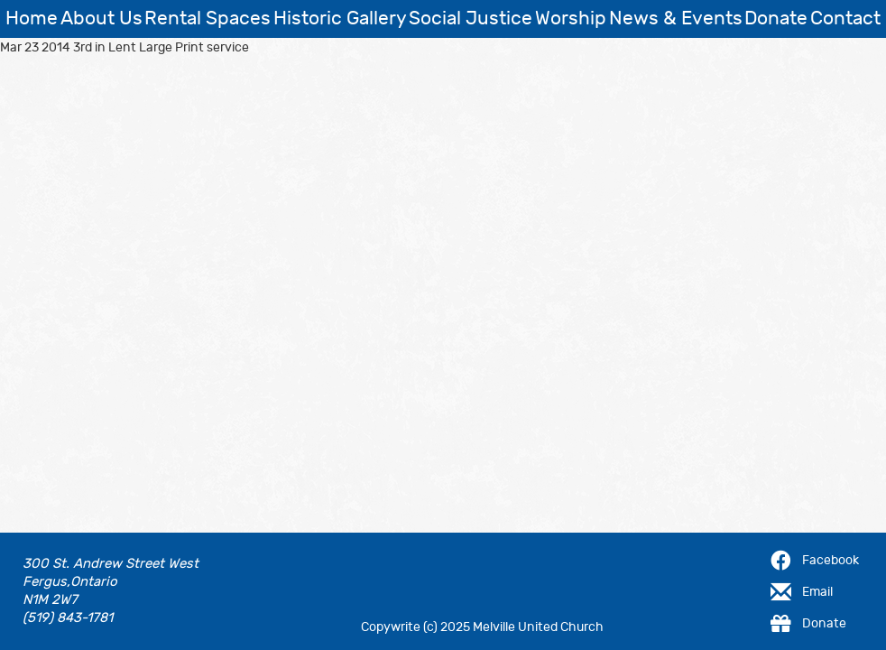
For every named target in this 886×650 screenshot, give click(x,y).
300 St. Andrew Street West (110, 563)
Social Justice (470, 18)
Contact (845, 18)
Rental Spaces (207, 18)
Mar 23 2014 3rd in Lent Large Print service (124, 47)
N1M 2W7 (50, 600)
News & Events (676, 18)
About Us (101, 18)
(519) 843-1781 (68, 618)
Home (31, 18)
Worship (570, 18)
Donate (776, 18)
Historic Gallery (340, 18)
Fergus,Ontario (70, 582)
